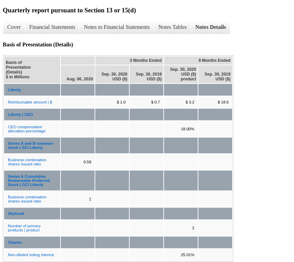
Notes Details (210, 27)
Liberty (14, 90)
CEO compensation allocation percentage (26, 129)
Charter (15, 242)
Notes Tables (172, 27)
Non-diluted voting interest (31, 255)
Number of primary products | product (24, 228)
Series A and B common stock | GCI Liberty (30, 145)
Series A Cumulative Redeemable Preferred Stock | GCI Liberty (29, 180)
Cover (14, 27)
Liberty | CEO (20, 114)
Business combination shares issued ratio (27, 162)
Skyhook (16, 213)
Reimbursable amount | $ (30, 102)
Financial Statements (52, 27)
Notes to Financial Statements (117, 27)
